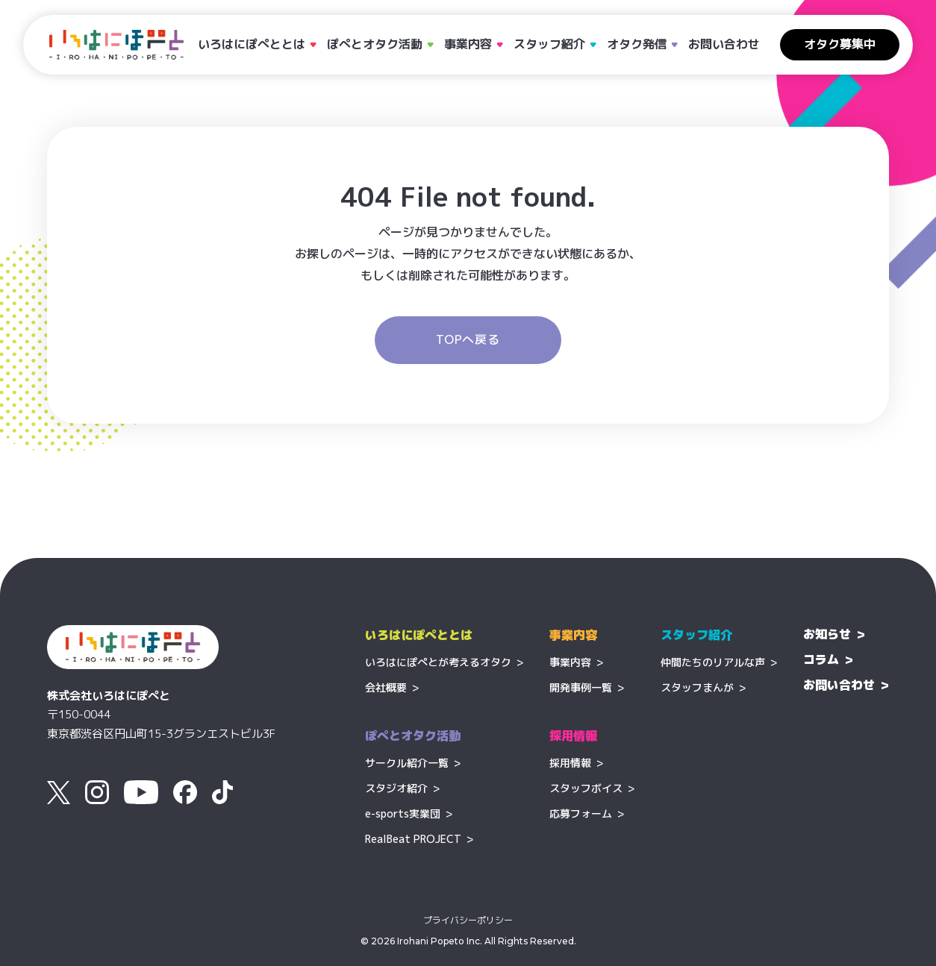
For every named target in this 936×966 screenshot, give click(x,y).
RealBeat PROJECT (413, 839)
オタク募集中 (840, 44)
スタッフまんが (697, 687)
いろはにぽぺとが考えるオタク (438, 662)
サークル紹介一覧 (407, 763)
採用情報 (570, 763)
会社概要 (386, 687)
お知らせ (827, 634)
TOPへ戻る (468, 339)
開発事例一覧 (580, 687)
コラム (821, 659)
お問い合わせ (724, 44)
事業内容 (570, 662)
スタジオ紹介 (396, 788)
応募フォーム (580, 813)
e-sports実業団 (402, 813)
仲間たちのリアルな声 (713, 662)
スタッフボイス (586, 788)
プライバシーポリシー (468, 920)
